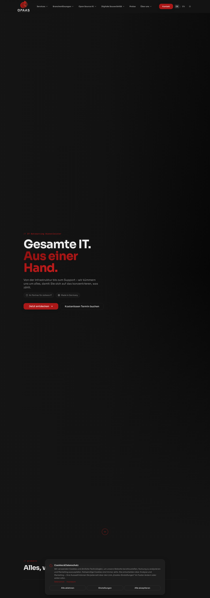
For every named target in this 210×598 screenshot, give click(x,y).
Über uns (146, 6)
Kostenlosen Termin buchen (82, 306)
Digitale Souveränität (113, 6)
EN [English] (183, 6)
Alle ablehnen (67, 588)
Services (42, 6)
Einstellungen (105, 588)
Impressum (71, 582)
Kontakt (166, 6)
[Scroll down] (105, 532)
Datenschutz (59, 582)
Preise (133, 6)
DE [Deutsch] (177, 6)
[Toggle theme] (190, 6)
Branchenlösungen (63, 6)
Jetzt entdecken (41, 306)
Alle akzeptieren (142, 588)
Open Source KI (88, 6)
